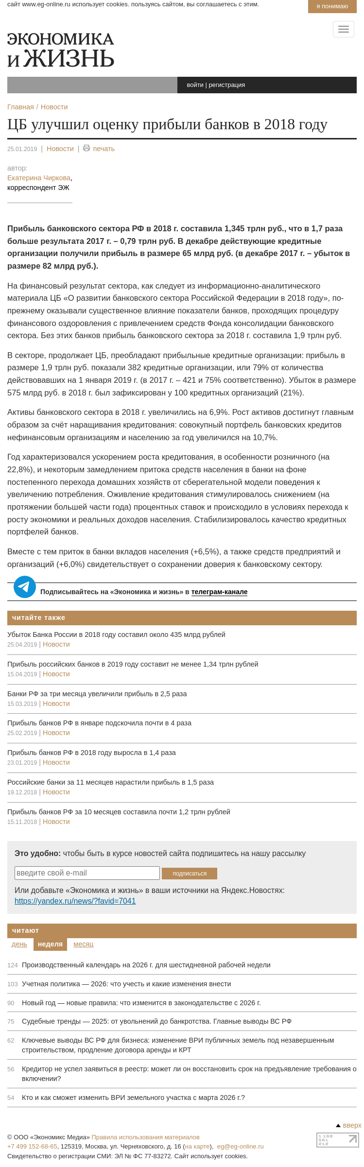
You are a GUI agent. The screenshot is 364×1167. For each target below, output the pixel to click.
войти (195, 84)
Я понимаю (332, 6)
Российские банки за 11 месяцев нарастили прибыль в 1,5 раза (110, 782)
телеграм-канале (219, 592)
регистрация (226, 84)
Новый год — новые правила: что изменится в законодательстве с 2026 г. (141, 1003)
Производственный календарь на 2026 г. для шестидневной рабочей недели (146, 965)
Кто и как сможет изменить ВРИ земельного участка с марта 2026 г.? (133, 1097)
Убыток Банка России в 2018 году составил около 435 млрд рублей (116, 634)
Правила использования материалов (146, 1137)
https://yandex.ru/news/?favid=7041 (75, 901)
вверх (349, 1125)
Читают (25, 930)
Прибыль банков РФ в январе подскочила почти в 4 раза (99, 723)
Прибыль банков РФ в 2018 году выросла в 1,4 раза (91, 752)
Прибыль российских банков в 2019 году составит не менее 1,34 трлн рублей (133, 664)
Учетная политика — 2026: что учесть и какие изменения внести (126, 984)
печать (99, 149)
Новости (60, 149)
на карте (197, 1146)
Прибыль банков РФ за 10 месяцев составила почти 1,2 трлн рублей (118, 812)
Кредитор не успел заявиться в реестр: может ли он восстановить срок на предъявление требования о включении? (189, 1073)
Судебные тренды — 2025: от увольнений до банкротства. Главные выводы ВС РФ (157, 1021)
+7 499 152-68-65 (32, 1146)
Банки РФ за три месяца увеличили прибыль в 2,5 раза (97, 694)
